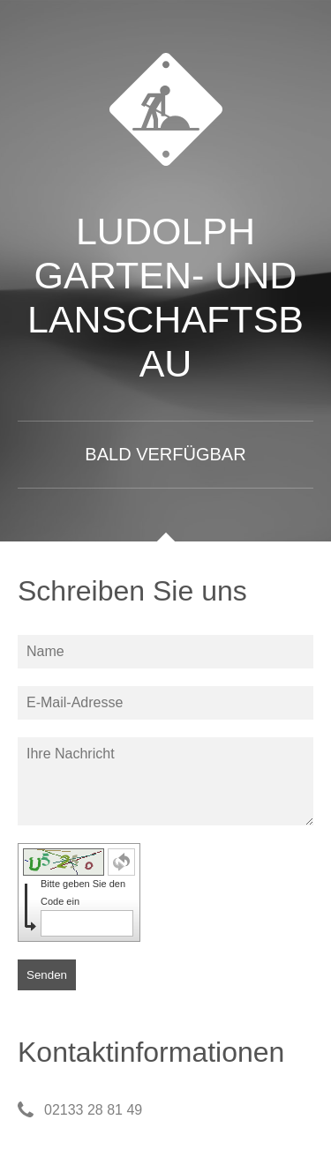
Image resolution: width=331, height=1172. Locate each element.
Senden (46, 975)
